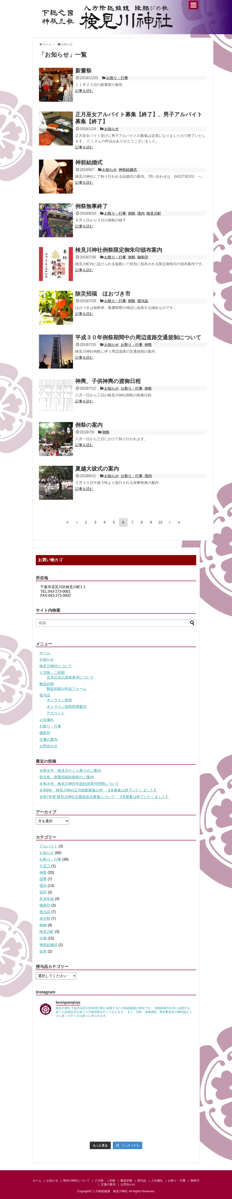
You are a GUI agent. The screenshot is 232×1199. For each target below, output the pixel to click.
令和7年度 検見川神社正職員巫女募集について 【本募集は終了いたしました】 (104, 797)
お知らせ (111, 129)
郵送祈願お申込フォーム (67, 689)
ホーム (44, 653)
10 (160, 522)
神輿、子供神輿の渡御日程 (108, 381)
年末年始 (46, 899)
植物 (43, 925)
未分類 (44, 918)
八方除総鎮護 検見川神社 (110, 1191)
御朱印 (142, 257)
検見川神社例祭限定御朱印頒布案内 (118, 250)
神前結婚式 (88, 162)
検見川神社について (55, 666)
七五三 (44, 866)
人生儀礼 (46, 720)
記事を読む (84, 91)
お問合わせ (48, 746)
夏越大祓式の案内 (97, 469)
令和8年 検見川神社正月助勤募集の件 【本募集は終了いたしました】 (98, 790)
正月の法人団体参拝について (70, 677)
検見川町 (154, 213)
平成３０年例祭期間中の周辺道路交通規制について (138, 337)
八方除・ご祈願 (52, 673)
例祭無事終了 (91, 206)
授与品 (142, 301)
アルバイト (48, 846)
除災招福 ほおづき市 (102, 294)
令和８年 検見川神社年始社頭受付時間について (79, 784)
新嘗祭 (83, 71)
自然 (43, 951)
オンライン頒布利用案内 (67, 707)
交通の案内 (48, 739)
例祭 (131, 213)
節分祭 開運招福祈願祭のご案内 (66, 777)
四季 (43, 879)
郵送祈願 (46, 684)
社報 (43, 938)
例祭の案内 (89, 425)
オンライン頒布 (59, 700)
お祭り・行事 (117, 78)
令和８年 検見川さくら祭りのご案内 (70, 770)
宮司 (43, 892)
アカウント (56, 713)
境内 (141, 213)
